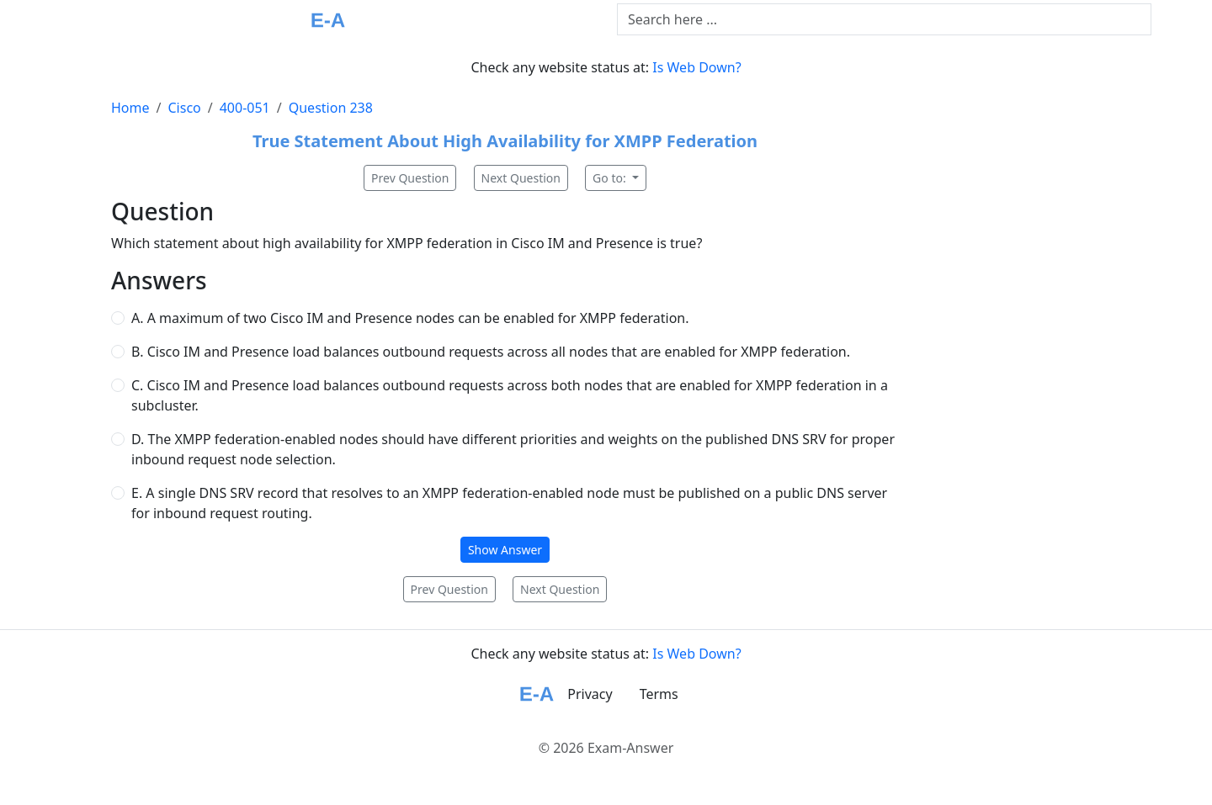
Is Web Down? (696, 67)
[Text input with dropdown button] (884, 19)
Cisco (183, 107)
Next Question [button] (521, 178)
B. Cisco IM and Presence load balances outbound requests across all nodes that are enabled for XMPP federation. (490, 351)
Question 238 (331, 107)
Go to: (611, 178)
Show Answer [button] (505, 550)
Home (130, 107)
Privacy (589, 694)
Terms (659, 694)
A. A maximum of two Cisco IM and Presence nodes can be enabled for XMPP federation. (410, 318)
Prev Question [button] (410, 178)
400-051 (245, 107)
